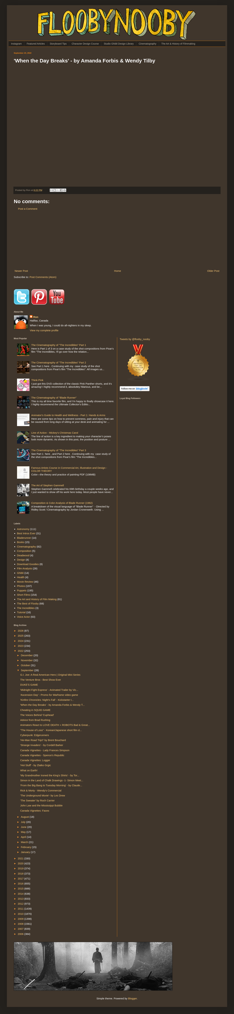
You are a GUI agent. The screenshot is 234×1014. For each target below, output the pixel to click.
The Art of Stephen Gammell (47, 485)
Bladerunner (24, 537)
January (26, 852)
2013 (21, 898)
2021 (21, 858)
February (26, 847)
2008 (21, 923)
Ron (35, 316)
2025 (21, 635)
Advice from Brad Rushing (35, 719)
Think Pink (37, 380)
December (27, 655)
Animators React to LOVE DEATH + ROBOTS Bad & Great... (55, 724)
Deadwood (23, 555)
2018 (21, 873)
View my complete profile (44, 330)
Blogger (132, 998)
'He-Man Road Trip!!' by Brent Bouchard (43, 740)
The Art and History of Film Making (37, 599)
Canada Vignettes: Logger (35, 760)
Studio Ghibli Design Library (119, 43)
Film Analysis (24, 568)
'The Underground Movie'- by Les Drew (42, 795)
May (23, 831)
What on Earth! (29, 770)
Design (21, 559)
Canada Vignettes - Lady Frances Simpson (45, 750)
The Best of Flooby (28, 603)
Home (117, 270)
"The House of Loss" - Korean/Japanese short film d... (51, 730)
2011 (21, 908)
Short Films (23, 594)
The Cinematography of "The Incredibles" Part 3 (58, 450)
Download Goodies (28, 564)
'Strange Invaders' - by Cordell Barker (41, 745)
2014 (21, 893)
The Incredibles (26, 608)
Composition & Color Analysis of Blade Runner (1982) (62, 502)
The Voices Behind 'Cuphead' (37, 714)
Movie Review (25, 581)
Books (20, 542)
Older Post (213, 270)
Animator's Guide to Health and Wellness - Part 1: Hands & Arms (68, 415)
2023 (21, 645)
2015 (21, 888)
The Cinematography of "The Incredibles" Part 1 (58, 345)
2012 (21, 903)
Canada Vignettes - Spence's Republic (42, 755)
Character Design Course (85, 43)
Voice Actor (23, 616)
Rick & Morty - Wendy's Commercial (40, 790)
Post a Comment (27, 208)
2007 (21, 928)
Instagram (16, 43)
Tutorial (21, 612)
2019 (21, 868)
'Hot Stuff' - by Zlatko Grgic (35, 765)
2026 (21, 630)
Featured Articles (36, 43)
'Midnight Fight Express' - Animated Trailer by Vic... (49, 689)
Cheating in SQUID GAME (35, 710)
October (26, 665)
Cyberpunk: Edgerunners (34, 735)
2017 (21, 878)
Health (20, 577)
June (24, 826)
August (25, 816)
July (23, 821)
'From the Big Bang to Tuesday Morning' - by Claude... (51, 785)
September (27, 670)
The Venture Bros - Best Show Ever (40, 679)
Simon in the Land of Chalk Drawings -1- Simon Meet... (51, 780)
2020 (21, 863)
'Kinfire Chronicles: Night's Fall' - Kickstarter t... (47, 699)
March (25, 842)
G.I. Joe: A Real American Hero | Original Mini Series (50, 674)
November (27, 660)
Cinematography (147, 43)
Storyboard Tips (58, 43)
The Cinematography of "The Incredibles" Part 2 (58, 362)
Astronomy (23, 529)
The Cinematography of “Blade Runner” (54, 397)
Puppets (21, 590)
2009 (21, 918)
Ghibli (20, 572)
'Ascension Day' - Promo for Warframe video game (49, 694)
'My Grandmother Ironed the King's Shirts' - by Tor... (49, 775)
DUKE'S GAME (29, 684)
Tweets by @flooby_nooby (135, 339)
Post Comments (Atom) (43, 277)
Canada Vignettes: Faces (34, 810)
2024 (21, 640)
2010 (21, 913)
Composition (24, 550)
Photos (21, 585)
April (24, 836)
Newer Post (21, 270)
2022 (21, 650)
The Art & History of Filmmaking (178, 43)
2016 (21, 883)
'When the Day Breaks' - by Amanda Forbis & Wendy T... (52, 704)
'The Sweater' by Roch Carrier (37, 800)
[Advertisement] (117, 240)
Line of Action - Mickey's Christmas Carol (54, 432)
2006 (21, 933)
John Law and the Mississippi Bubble (41, 805)
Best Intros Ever (26, 533)
